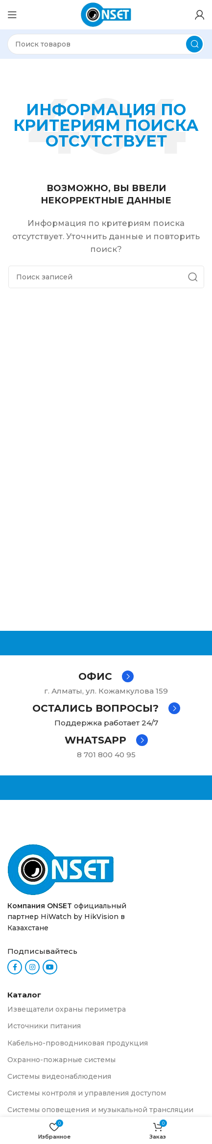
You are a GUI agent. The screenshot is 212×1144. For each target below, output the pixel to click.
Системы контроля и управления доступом (86, 1093)
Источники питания (44, 1025)
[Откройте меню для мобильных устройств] (12, 15)
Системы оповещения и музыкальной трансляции (100, 1109)
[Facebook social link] (14, 967)
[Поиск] (106, 44)
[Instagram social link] (32, 967)
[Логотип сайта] (106, 14)
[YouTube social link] (50, 967)
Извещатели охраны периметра (66, 1009)
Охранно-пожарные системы (61, 1059)
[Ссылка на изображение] (60, 868)
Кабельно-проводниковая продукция (77, 1043)
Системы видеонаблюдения (59, 1076)
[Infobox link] (106, 676)
